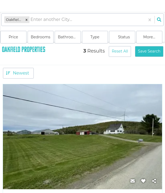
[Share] (154, 181)
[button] (26, 19)
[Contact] (132, 181)
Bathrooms (68, 37)
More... (149, 37)
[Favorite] (143, 181)
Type (94, 37)
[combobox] (31, 20)
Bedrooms (40, 37)
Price (13, 37)
